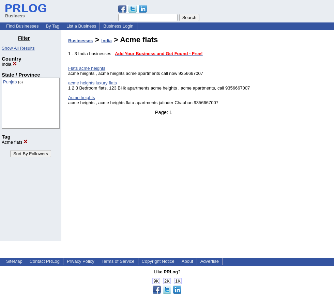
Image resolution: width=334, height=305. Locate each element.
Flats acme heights (86, 68)
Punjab (10, 81)
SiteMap (14, 261)
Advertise (209, 261)
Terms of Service (118, 261)
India (9, 64)
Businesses (80, 40)
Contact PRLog (45, 261)
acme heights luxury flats (92, 82)
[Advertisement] (299, 137)
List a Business (81, 26)
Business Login (118, 26)
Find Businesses (22, 26)
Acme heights (81, 97)
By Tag (52, 26)
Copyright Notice (158, 261)
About (187, 261)
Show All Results (18, 48)
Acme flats (15, 142)
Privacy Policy (80, 261)
